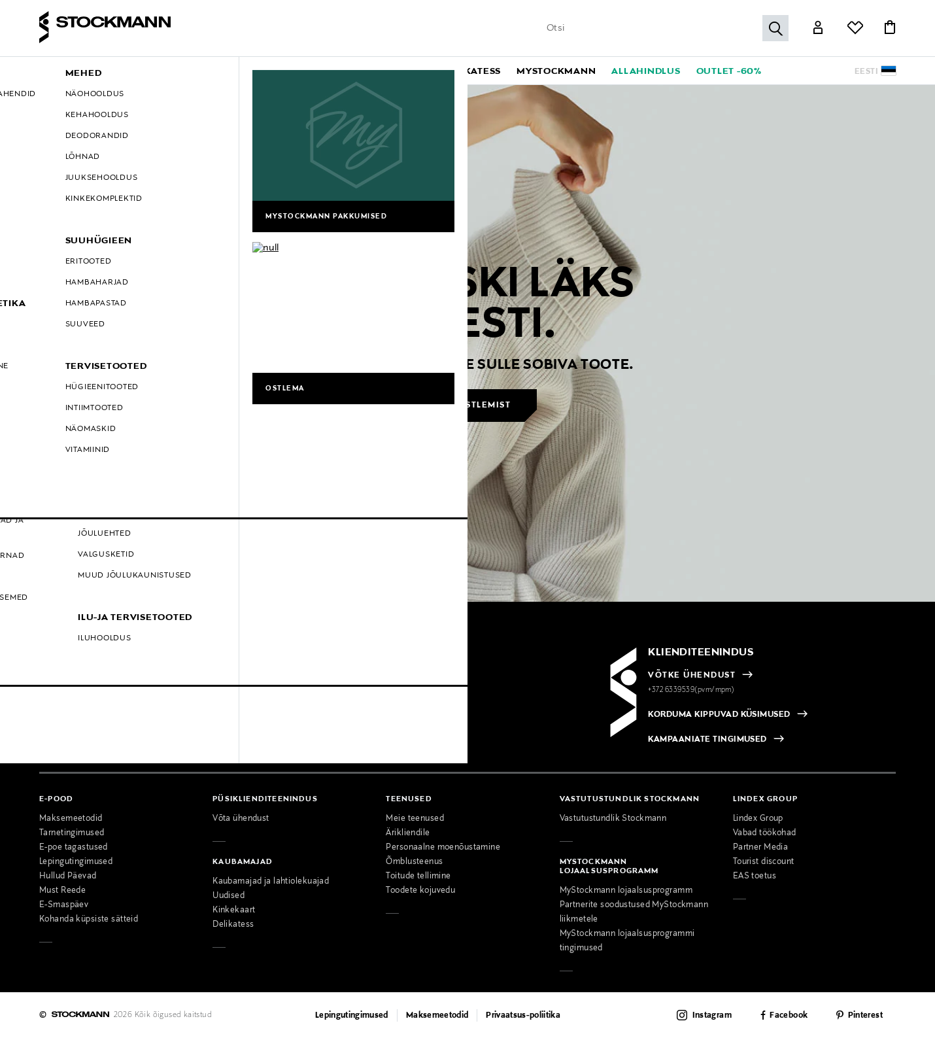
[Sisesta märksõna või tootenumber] (664, 28)
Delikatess (233, 924)
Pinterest (865, 1015)
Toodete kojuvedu (420, 890)
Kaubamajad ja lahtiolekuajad (270, 881)
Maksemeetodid (71, 818)
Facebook (789, 1015)
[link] (472, 70)
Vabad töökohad (764, 833)
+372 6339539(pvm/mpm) (691, 690)
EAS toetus (754, 876)
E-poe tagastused (73, 847)
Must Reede (62, 890)
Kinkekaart (233, 910)
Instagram (712, 1015)
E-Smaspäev (63, 905)
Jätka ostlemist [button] (468, 405)
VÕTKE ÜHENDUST (692, 675)
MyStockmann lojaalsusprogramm (626, 890)
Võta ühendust (240, 818)
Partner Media (761, 847)
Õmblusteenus (414, 862)
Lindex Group (758, 818)
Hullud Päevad (68, 876)
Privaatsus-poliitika (523, 1015)
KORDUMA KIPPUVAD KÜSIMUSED (719, 714)
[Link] (817, 29)
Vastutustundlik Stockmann (613, 818)
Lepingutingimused (75, 862)
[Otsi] (775, 28)
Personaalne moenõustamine (443, 847)
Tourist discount (763, 862)
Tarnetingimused (71, 833)
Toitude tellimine (418, 876)
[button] (176, 70)
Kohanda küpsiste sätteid (88, 919)
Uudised (228, 896)
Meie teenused (415, 818)
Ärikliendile (408, 833)
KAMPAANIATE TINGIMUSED (707, 739)
